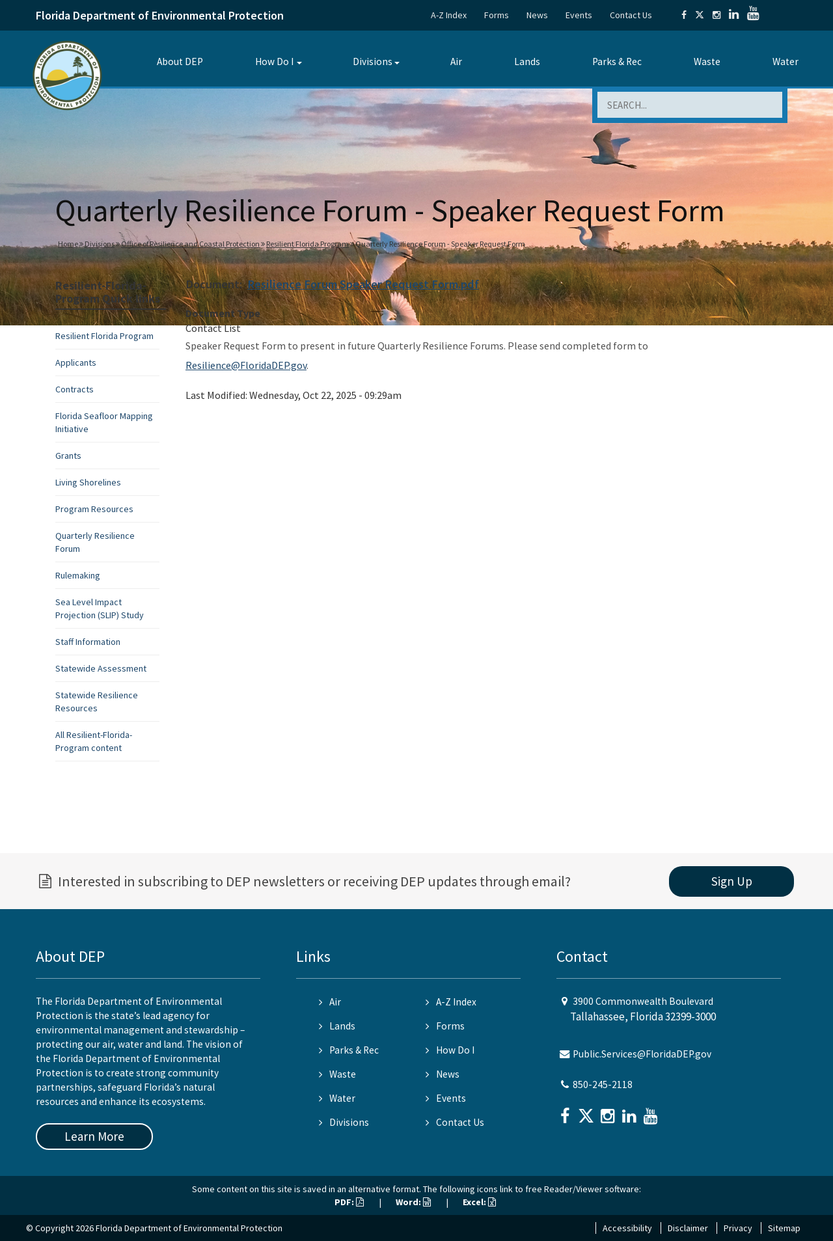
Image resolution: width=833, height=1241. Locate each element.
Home (68, 244)
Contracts (74, 389)
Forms (496, 15)
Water (785, 61)
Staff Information (87, 642)
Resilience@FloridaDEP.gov (246, 365)
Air (456, 61)
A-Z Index (449, 15)
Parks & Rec (617, 61)
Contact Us (631, 15)
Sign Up (731, 881)
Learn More (94, 1136)
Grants (68, 455)
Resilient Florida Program (307, 244)
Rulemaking (77, 575)
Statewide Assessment (100, 668)
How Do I (274, 61)
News (537, 15)
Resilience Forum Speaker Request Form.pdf (363, 284)
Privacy (738, 1228)
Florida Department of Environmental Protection (160, 15)
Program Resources (94, 509)
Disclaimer (688, 1228)
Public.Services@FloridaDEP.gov (642, 1054)
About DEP (180, 61)
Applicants (75, 362)
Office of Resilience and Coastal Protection (190, 244)
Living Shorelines (88, 482)
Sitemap (784, 1228)
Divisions (372, 61)
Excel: (479, 1202)
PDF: (349, 1202)
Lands (527, 61)
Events (579, 15)
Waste (707, 61)
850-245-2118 (603, 1084)
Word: (413, 1202)
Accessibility (627, 1228)
